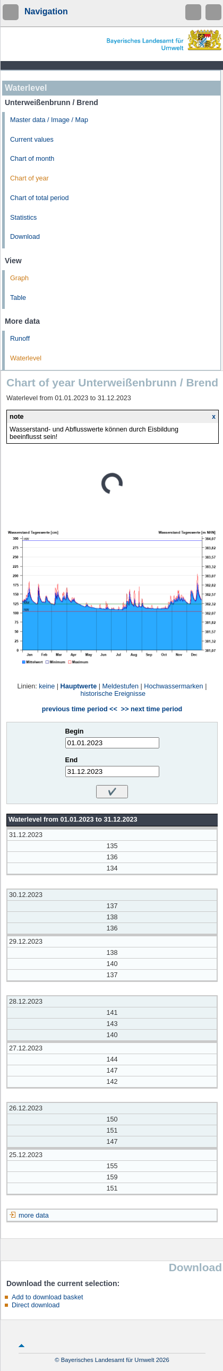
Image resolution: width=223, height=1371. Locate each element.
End (71, 760)
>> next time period (151, 709)
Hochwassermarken (173, 686)
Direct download (35, 1305)
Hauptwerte (79, 686)
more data (34, 1215)
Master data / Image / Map (49, 120)
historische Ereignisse (113, 693)
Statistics (23, 217)
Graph (19, 278)
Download (25, 236)
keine (47, 686)
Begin (74, 731)
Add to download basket (47, 1297)
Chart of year (29, 178)
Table (18, 297)
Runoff (20, 338)
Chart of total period (39, 198)
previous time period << (79, 709)
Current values (32, 139)
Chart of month (32, 158)
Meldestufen (120, 686)
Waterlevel (25, 358)
